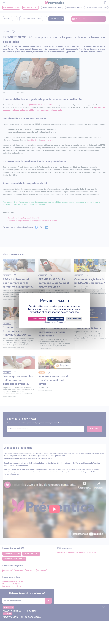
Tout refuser (56, 319)
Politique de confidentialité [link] (54, 322)
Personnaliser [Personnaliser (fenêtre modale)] (74, 319)
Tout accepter (37, 319)
